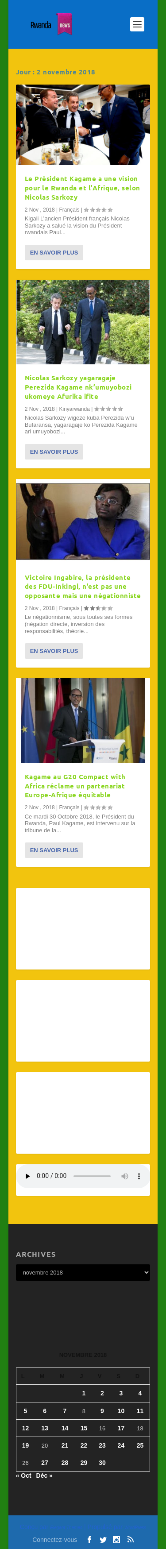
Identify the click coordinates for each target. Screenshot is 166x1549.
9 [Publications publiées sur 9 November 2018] (102, 1410)
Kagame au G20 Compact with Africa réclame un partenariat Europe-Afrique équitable (75, 786)
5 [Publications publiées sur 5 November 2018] (25, 1410)
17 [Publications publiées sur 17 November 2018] (121, 1428)
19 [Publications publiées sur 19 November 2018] (25, 1445)
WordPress (135, 1527)
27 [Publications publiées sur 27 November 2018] (44, 1462)
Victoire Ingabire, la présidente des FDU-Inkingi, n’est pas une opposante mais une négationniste (83, 586)
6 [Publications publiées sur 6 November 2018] (44, 1410)
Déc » (44, 1475)
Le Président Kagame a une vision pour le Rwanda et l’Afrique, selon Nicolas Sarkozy (82, 187)
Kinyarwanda (74, 409)
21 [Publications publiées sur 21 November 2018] (65, 1445)
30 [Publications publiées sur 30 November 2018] (102, 1462)
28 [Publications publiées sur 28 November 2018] (65, 1462)
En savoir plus (54, 252)
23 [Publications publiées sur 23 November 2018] (102, 1445)
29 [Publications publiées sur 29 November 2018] (84, 1462)
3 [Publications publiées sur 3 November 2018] (121, 1393)
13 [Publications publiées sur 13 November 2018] (44, 1428)
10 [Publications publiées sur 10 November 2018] (121, 1410)
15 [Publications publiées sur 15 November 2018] (84, 1428)
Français (69, 210)
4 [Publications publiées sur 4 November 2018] (140, 1393)
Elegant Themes (66, 1527)
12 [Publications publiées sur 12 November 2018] (25, 1428)
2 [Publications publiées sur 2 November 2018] (102, 1393)
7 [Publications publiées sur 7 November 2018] (65, 1410)
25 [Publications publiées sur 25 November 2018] (140, 1445)
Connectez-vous (54, 1539)
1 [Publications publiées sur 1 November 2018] (84, 1393)
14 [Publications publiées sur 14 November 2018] (65, 1428)
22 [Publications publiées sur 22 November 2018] (84, 1445)
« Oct (23, 1475)
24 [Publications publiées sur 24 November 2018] (121, 1445)
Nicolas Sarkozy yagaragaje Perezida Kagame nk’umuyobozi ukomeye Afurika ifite (78, 387)
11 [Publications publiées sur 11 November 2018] (140, 1410)
